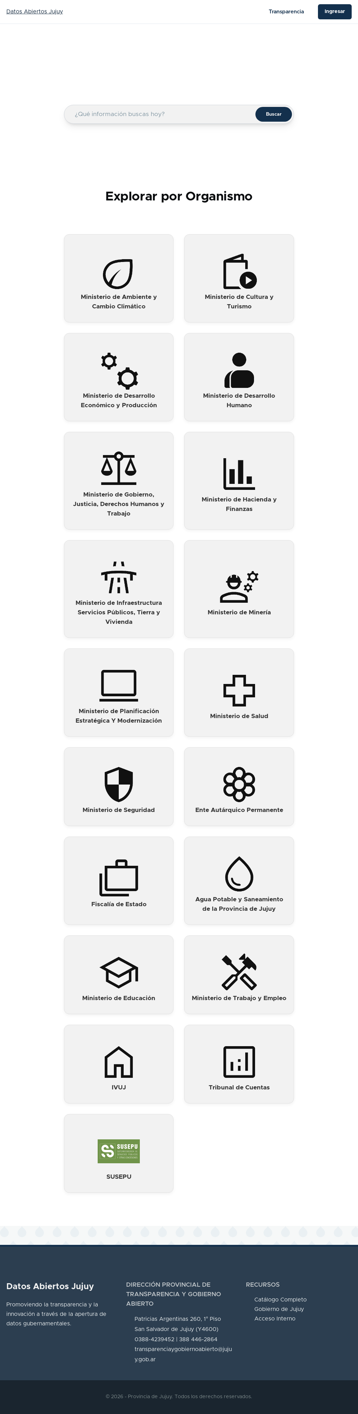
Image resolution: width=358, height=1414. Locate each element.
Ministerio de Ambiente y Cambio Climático (119, 302)
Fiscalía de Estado (119, 904)
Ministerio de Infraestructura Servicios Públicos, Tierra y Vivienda (119, 612)
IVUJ (119, 1088)
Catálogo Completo (280, 1300)
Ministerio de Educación (118, 998)
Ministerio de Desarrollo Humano (239, 401)
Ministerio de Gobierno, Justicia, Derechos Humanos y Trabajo (118, 504)
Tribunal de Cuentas (239, 1088)
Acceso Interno (274, 1319)
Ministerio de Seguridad (119, 810)
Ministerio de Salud (239, 716)
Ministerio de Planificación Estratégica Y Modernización (119, 716)
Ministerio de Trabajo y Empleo (239, 998)
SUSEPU (118, 1177)
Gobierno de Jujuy (279, 1309)
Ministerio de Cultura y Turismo (239, 302)
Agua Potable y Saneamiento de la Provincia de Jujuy (239, 904)
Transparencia (286, 11)
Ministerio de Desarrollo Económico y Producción (119, 401)
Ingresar (335, 11)
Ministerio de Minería (239, 612)
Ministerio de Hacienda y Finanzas (239, 504)
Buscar (273, 114)
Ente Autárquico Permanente (239, 810)
